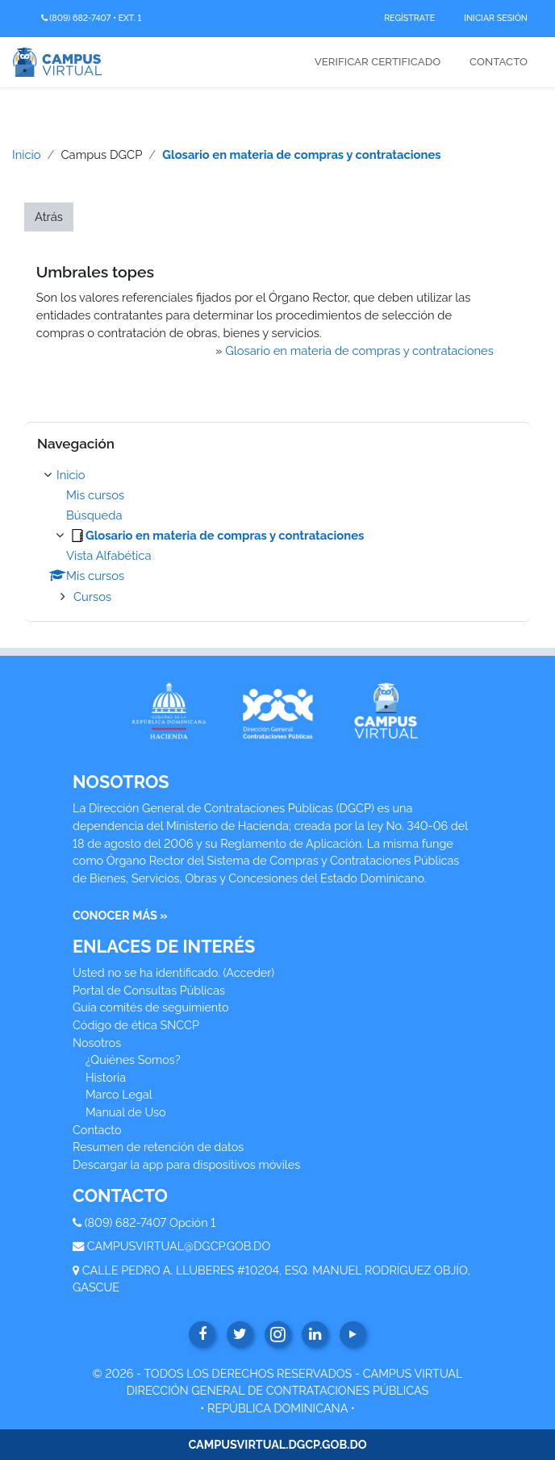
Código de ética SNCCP (136, 1025)
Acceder (248, 972)
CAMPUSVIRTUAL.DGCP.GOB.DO (277, 1444)
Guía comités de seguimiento (150, 1007)
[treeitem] (277, 536)
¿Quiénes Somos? (133, 1059)
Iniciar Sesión (496, 18)
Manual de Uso (126, 1112)
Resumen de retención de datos (158, 1146)
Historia (106, 1077)
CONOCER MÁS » (120, 915)
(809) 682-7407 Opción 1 (150, 1222)
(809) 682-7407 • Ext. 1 (91, 18)
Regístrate (409, 18)
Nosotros (97, 1042)
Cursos (92, 596)
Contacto (498, 62)
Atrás (49, 216)
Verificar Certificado (377, 62)
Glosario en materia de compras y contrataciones (301, 154)
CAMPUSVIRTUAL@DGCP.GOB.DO (179, 1246)
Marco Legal (119, 1094)
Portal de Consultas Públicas (149, 990)
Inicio (26, 154)
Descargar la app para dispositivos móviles (186, 1164)
